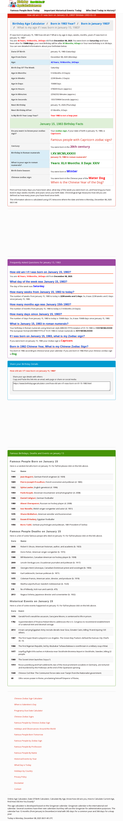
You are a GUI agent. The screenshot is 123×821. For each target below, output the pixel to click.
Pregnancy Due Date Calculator (28, 710)
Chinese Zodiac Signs (24, 716)
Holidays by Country (23, 771)
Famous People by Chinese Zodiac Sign (32, 722)
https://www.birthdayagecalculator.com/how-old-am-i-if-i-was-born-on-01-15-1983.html (61, 386)
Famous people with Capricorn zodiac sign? (81, 140)
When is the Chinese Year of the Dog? (77, 182)
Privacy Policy (20, 776)
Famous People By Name (25, 752)
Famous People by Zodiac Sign (28, 740)
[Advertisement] (62, 233)
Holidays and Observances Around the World (35, 728)
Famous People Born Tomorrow (28, 734)
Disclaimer (19, 783)
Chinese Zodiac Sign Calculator (28, 698)
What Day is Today (22, 765)
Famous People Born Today (25, 10)
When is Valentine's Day (25, 704)
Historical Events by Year (25, 758)
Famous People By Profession (28, 746)
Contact (17, 789)
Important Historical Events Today (63, 10)
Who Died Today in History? (101, 10)
